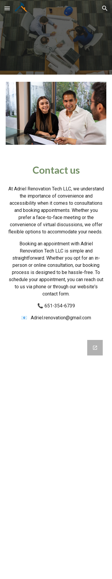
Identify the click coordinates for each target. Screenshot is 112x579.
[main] (56, 170)
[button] (7, 8)
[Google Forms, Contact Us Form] (56, 456)
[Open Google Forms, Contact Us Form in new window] (95, 347)
